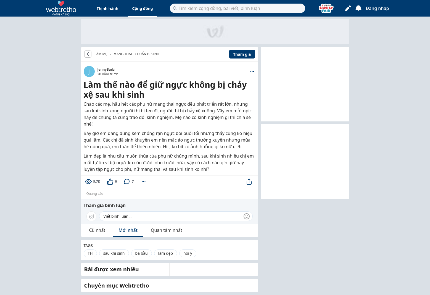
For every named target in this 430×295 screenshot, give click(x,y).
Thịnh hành (107, 8)
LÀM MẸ (101, 54)
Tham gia (242, 54)
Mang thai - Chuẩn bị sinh (136, 54)
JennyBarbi (106, 69)
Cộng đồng (142, 8)
